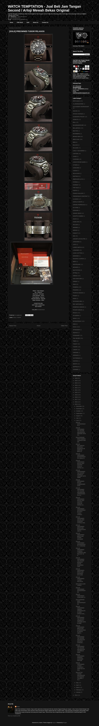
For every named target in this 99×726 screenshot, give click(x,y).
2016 (76, 402)
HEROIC (75, 230)
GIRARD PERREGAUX (79, 204)
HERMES (75, 227)
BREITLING (76, 139)
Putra (18, 706)
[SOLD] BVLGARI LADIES (80, 584)
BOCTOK (75, 131)
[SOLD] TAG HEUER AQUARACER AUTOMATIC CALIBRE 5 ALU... (80, 676)
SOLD (14, 317)
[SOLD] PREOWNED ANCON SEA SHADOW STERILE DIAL (80, 519)
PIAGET (75, 295)
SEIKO (75, 318)
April (77, 685)
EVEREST (76, 185)
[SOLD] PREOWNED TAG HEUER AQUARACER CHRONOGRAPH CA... (80, 491)
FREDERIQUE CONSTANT (80, 196)
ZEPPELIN (76, 366)
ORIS (74, 284)
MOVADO (75, 267)
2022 (76, 387)
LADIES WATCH (77, 247)
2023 (76, 385)
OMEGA (75, 275)
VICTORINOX (76, 358)
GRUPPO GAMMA (78, 216)
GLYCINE (75, 207)
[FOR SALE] (76, 101)
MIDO (74, 261)
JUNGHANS (76, 241)
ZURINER (75, 369)
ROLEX (75, 312)
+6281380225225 (22, 16)
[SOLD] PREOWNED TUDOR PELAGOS (80, 579)
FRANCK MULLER (78, 193)
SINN (74, 324)
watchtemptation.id (15, 18)
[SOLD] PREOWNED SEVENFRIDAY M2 (81, 590)
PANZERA (76, 290)
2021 (76, 390)
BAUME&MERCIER (78, 125)
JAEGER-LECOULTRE (79, 239)
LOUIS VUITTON (77, 253)
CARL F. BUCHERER (78, 150)
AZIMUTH (75, 119)
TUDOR (19, 317)
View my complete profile (14, 715)
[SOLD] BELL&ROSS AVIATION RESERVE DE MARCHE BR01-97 (80, 447)
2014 (76, 695)
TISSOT (75, 344)
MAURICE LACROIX (78, 258)
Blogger (65, 722)
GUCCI (75, 219)
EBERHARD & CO (78, 179)
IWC (74, 236)
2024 (76, 383)
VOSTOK (75, 361)
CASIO (75, 156)
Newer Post (12, 325)
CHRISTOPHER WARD (79, 162)
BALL (74, 122)
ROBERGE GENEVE (78, 307)
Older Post (64, 325)
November (79, 408)
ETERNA (75, 182)
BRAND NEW (76, 136)
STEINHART (76, 335)
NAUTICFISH (76, 270)
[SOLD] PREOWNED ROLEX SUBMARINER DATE (80, 482)
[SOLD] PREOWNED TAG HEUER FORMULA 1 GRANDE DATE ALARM (81, 619)
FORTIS (75, 190)
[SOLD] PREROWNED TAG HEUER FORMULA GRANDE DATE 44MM (81, 473)
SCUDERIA (76, 315)
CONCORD (76, 168)
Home (11, 22)
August (78, 415)
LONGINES (76, 250)
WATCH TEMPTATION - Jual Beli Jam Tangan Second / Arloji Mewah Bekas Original (44, 8)
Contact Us (45, 22)
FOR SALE (20, 22)
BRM (74, 142)
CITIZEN (75, 165)
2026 (76, 378)
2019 (76, 394)
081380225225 (41, 309)
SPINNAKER (76, 329)
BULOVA (75, 145)
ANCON (75, 111)
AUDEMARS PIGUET (79, 116)
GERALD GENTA (77, 202)
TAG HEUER (76, 338)
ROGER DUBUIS (77, 310)
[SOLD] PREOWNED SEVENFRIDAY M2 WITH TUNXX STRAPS (81, 511)
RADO (74, 298)
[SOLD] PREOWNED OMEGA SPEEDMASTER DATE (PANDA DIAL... (81, 610)
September (79, 413)
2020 (76, 392)
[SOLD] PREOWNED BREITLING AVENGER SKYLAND (80, 571)
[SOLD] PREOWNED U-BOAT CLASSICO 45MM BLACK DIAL (80, 666)
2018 (76, 397)
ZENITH (75, 364)
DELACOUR (76, 173)
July (77, 418)
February (78, 689)
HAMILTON (76, 221)
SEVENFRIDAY (77, 321)
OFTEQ (75, 273)
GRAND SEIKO (77, 213)
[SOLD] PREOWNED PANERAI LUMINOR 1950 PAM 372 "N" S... (81, 552)
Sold (28, 22)
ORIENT (75, 281)
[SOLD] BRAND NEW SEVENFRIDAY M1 (81, 602)
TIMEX (75, 341)
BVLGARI (75, 148)
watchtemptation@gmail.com (20, 19)
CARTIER (75, 153)
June (77, 420)
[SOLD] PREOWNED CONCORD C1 (80, 596)
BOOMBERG (76, 133)
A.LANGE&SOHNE (78, 104)
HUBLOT (75, 233)
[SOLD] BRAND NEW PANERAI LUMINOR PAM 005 (81, 439)
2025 (76, 380)
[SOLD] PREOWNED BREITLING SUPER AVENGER (80, 536)
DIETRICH (76, 176)
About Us (35, 22)
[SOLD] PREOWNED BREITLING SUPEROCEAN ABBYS (81, 528)
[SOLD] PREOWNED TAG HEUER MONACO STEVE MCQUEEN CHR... (80, 562)
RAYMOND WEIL (77, 301)
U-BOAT (75, 349)
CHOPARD (76, 159)
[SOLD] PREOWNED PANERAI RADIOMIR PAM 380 (80, 657)
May (77, 682)
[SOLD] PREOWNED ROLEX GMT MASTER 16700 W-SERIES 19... (80, 501)
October (78, 411)
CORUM (75, 170)
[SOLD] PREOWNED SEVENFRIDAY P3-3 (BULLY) (81, 456)
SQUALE (75, 332)
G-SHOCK (76, 199)
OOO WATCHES (77, 278)
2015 (76, 404)
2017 (76, 399)
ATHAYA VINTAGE (78, 114)
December (79, 406)
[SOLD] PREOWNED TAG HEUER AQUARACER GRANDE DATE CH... (81, 431)
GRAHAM (75, 210)
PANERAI (75, 287)
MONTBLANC (77, 264)
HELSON (75, 224)
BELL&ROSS (76, 128)
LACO (74, 244)
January (78, 692)
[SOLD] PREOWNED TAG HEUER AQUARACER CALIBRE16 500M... (80, 648)
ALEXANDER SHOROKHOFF (81, 106)
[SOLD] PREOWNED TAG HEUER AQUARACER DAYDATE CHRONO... (80, 639)
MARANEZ (76, 256)
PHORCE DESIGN (78, 293)
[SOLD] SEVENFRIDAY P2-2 (81, 424)
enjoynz (54, 722)
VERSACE (76, 355)
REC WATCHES (77, 304)
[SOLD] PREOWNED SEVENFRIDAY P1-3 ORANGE (81, 543)
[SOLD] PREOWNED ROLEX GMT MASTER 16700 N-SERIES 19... (80, 464)
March (78, 687)
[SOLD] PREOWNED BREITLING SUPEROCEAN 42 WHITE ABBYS (81, 629)
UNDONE (75, 352)
